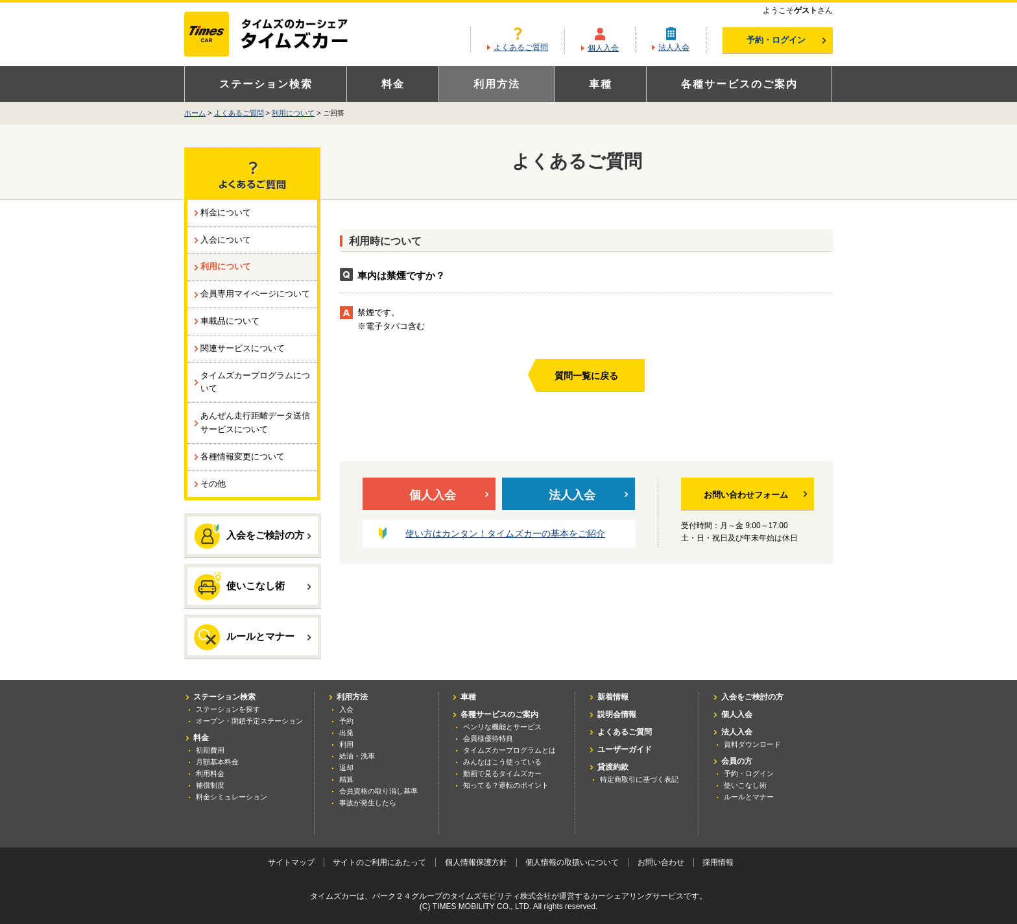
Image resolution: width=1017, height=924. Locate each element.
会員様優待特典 (488, 738)
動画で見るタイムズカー (502, 773)
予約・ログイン (786, 40)
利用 (346, 744)
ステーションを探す (228, 709)
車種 (600, 84)
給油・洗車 (357, 756)
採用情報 (718, 862)
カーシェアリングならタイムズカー (277, 35)
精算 (346, 779)
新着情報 (612, 696)
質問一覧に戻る (586, 376)
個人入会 (603, 48)
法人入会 (673, 47)
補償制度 (210, 785)
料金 (393, 84)
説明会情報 (616, 714)
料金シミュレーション (231, 797)
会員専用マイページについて (255, 293)
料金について (225, 212)
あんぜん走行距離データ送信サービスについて (255, 422)
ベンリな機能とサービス (502, 727)
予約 (346, 721)
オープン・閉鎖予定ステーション (249, 721)
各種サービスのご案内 (739, 84)
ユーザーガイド (624, 749)
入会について (225, 240)
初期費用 (210, 750)
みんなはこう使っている (502, 762)
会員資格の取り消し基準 (378, 791)
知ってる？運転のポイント (506, 785)
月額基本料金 (217, 762)
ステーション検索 (266, 84)
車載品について (229, 321)
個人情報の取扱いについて (572, 862)
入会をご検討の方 (252, 536)
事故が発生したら (367, 803)
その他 (213, 484)
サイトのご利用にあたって (379, 862)
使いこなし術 (252, 585)
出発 (346, 732)
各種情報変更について (242, 456)
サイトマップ (291, 862)
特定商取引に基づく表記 (639, 779)
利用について (293, 113)
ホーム (195, 113)
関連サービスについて (242, 348)
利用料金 (210, 773)
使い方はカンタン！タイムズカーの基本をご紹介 (505, 533)
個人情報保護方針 (476, 862)
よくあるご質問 (521, 47)
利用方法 (496, 84)
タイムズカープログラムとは (509, 750)
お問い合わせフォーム (756, 495)
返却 (346, 768)
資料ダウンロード (752, 744)
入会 (346, 709)
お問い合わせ (661, 862)
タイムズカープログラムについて (255, 382)
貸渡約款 (612, 767)
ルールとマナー (252, 637)
